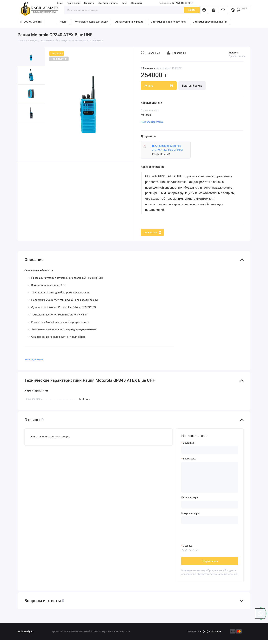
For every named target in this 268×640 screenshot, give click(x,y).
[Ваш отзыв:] (209, 477)
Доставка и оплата (108, 3)
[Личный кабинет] (204, 10)
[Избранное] (223, 10)
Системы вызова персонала (168, 21)
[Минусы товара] (209, 520)
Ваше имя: (188, 442)
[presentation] (207, 534)
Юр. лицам (136, 3)
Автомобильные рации (129, 21)
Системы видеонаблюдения (210, 21)
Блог (124, 3)
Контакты (89, 3)
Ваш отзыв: (189, 458)
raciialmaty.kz (25, 631)
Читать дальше (33, 359)
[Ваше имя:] (209, 450)
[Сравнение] (213, 10)
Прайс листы (73, 3)
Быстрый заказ (192, 85)
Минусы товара (190, 513)
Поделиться (152, 232)
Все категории (31, 21)
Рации (63, 21)
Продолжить (210, 561)
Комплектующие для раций (91, 21)
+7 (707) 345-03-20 (176, 3)
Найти (191, 10)
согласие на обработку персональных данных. (209, 574)
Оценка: (187, 545)
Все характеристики (152, 122)
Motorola (234, 52)
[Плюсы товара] (209, 504)
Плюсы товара (189, 497)
